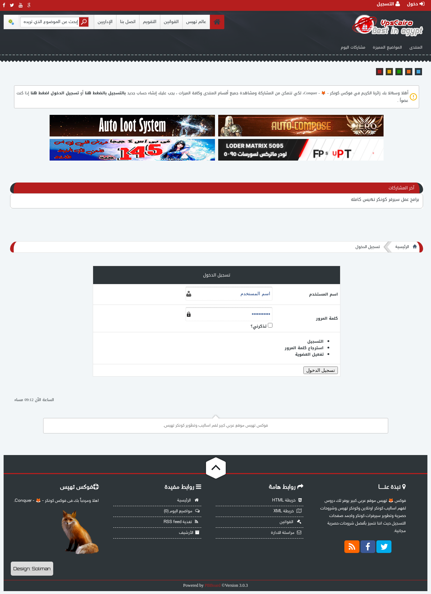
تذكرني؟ (258, 326)
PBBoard (213, 585)
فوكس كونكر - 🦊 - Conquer (328, 93)
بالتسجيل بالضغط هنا (105, 93)
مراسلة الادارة (286, 532)
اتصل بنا (128, 22)
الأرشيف (189, 532)
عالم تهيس (196, 22)
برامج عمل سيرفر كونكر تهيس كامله (385, 199)
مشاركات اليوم (353, 47)
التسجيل (388, 4)
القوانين (171, 22)
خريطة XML (288, 511)
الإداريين (105, 22)
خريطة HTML (287, 500)
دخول (416, 4)
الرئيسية (402, 246)
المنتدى (415, 47)
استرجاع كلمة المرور (304, 348)
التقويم (149, 22)
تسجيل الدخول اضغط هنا (55, 93)
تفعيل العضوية (309, 354)
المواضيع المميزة (387, 47)
